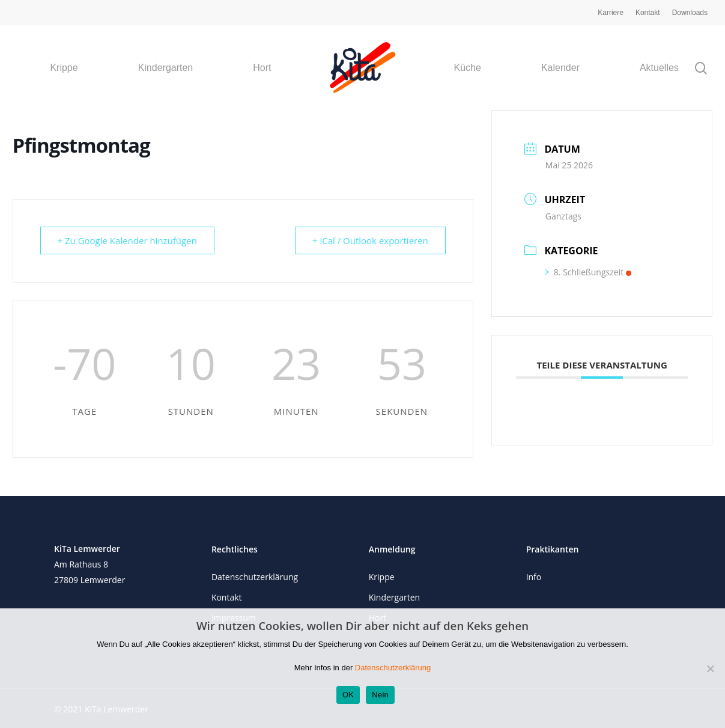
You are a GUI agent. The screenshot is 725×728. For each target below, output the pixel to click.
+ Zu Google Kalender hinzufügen (127, 240)
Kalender (560, 68)
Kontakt (648, 12)
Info (534, 577)
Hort (262, 68)
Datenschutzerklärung (254, 577)
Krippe (63, 68)
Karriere (610, 12)
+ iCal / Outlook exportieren (370, 240)
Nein (380, 694)
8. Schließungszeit (588, 272)
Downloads (690, 12)
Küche (467, 68)
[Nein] (710, 668)
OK (348, 694)
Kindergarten (165, 68)
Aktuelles (659, 68)
